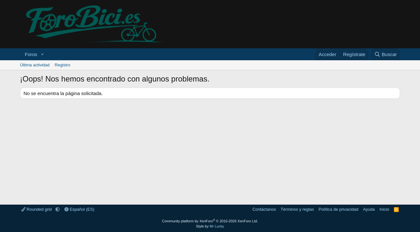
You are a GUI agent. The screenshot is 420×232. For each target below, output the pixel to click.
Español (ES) (79, 209)
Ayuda (369, 209)
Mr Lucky (217, 226)
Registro (62, 65)
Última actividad (35, 65)
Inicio (384, 209)
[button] (42, 54)
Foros (31, 54)
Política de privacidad (338, 209)
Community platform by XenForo (210, 221)
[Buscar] (385, 54)
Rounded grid (37, 209)
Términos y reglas (297, 209)
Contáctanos (264, 209)
